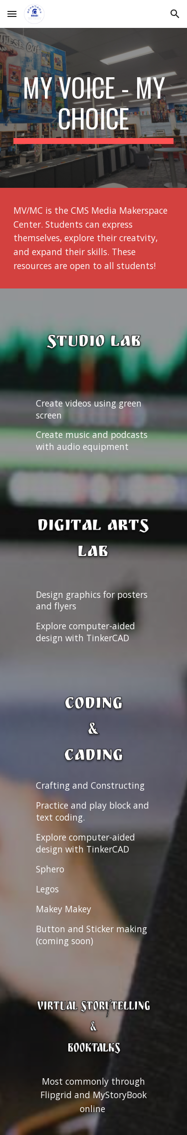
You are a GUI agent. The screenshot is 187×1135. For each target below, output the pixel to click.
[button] (12, 13)
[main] (93, 108)
